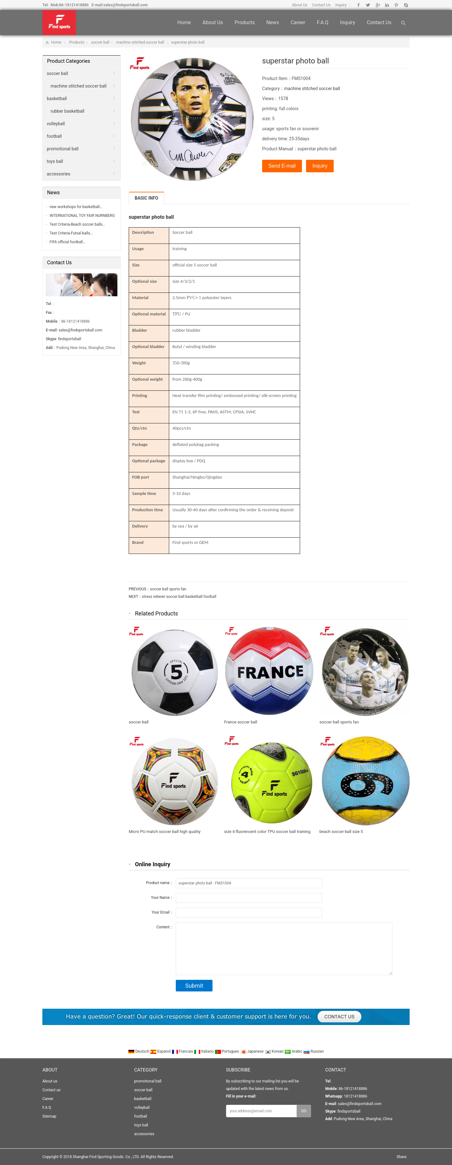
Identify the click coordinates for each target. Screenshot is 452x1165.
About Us (299, 5)
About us (212, 22)
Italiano (204, 1051)
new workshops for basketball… (76, 207)
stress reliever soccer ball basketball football (179, 596)
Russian (313, 1051)
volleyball (56, 123)
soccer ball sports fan (168, 589)
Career (298, 22)
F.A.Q (322, 22)
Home (184, 22)
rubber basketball (67, 111)
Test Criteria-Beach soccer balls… (77, 224)
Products (244, 22)
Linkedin (387, 5)
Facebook (359, 5)
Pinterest (396, 5)
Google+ (377, 5)
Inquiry (341, 5)
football (54, 136)
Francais (183, 1051)
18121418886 (355, 1096)
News (272, 22)
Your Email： (162, 912)
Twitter (368, 5)
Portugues (227, 1051)
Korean (275, 1051)
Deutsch (139, 1051)
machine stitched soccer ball (140, 42)
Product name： (159, 883)
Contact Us (321, 5)
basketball (57, 98)
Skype (406, 5)
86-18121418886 (74, 5)
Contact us (379, 22)
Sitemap (49, 1116)
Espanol (161, 1051)
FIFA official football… (67, 242)
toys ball (55, 161)
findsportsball (69, 339)
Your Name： (162, 897)
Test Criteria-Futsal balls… (71, 233)
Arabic (293, 1051)
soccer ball (100, 42)
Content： (164, 927)
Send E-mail (282, 166)
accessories (58, 173)
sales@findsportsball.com (126, 5)
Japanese (252, 1051)
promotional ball (62, 148)
